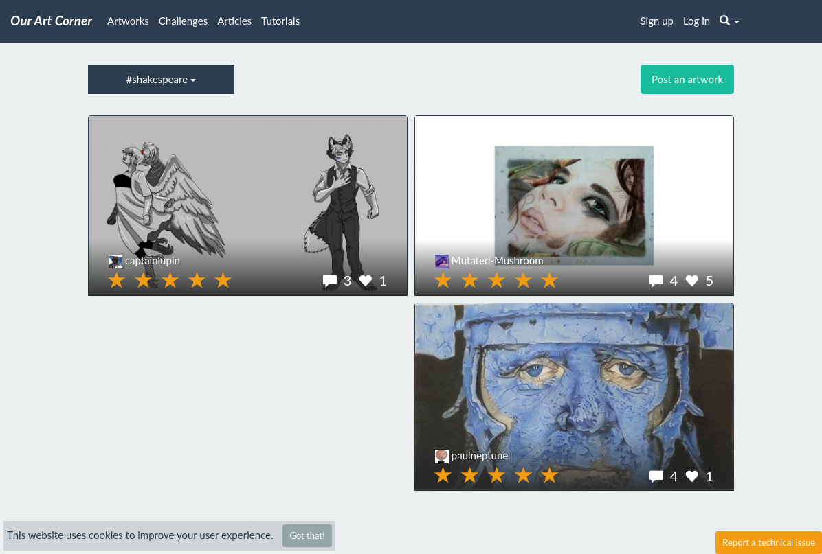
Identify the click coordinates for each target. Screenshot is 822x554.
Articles (234, 20)
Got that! (306, 535)
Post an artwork (687, 79)
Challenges (183, 20)
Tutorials (280, 20)
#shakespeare (161, 79)
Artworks (128, 20)
